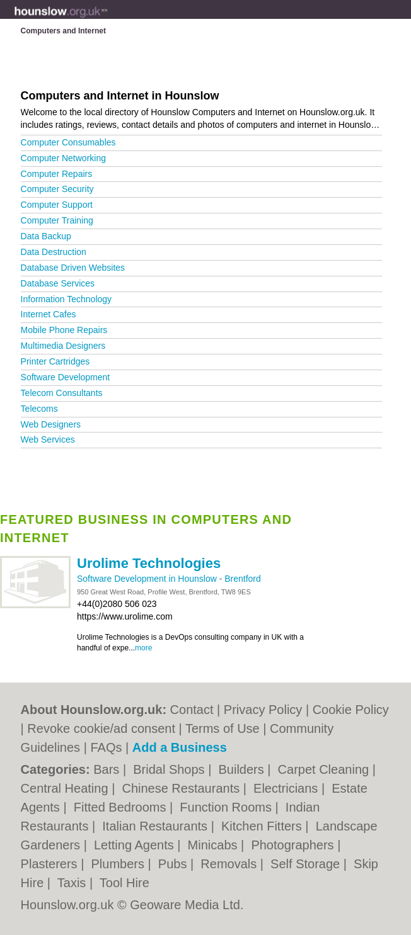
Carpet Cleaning (325, 769)
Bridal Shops (170, 769)
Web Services (48, 439)
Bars (108, 769)
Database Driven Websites (73, 268)
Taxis (73, 883)
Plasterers (51, 864)
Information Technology (66, 299)
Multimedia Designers (63, 346)
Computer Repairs (57, 174)
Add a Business (179, 747)
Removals (230, 864)
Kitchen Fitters (263, 826)
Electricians (287, 788)
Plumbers (119, 864)
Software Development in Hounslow (148, 579)
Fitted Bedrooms (122, 807)
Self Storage (307, 864)
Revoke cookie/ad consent (101, 728)
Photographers (294, 845)
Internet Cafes (48, 314)
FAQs (106, 747)
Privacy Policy (263, 710)
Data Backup (46, 236)
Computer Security (57, 189)
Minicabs (214, 845)
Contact (192, 710)
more (143, 647)
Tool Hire (124, 883)
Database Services (58, 283)
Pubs (174, 864)
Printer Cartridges (55, 361)
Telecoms (39, 409)
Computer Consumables (68, 142)
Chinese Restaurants (182, 788)
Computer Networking (63, 158)
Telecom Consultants (62, 393)
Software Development (65, 377)
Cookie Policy (351, 710)
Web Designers (51, 424)
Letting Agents (135, 845)
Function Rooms (227, 807)
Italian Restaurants (156, 826)
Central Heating (66, 788)
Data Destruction (53, 252)
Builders (242, 769)
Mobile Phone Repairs (64, 330)
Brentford (242, 579)
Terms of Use (222, 728)
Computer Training (57, 220)
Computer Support (57, 205)
